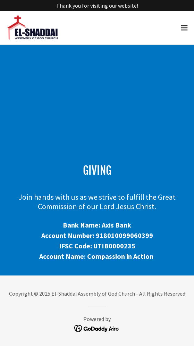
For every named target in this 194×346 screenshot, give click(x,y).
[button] (184, 28)
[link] (38, 28)
